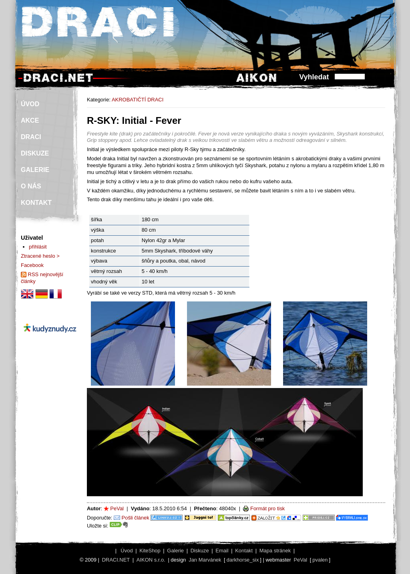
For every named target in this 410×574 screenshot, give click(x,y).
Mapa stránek (275, 551)
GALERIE (35, 169)
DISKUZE (35, 153)
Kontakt (244, 551)
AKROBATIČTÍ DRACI (137, 100)
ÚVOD (30, 104)
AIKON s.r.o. (151, 560)
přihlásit (38, 247)
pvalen (320, 560)
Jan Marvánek (205, 560)
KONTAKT (36, 202)
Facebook (32, 265)
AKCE (30, 120)
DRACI (31, 136)
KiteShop (150, 551)
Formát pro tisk (267, 508)
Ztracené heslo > (40, 256)
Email (221, 551)
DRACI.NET (116, 560)
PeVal (117, 508)
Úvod (127, 551)
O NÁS (31, 186)
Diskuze (200, 551)
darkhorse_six (243, 560)
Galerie (175, 551)
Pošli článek (135, 518)
